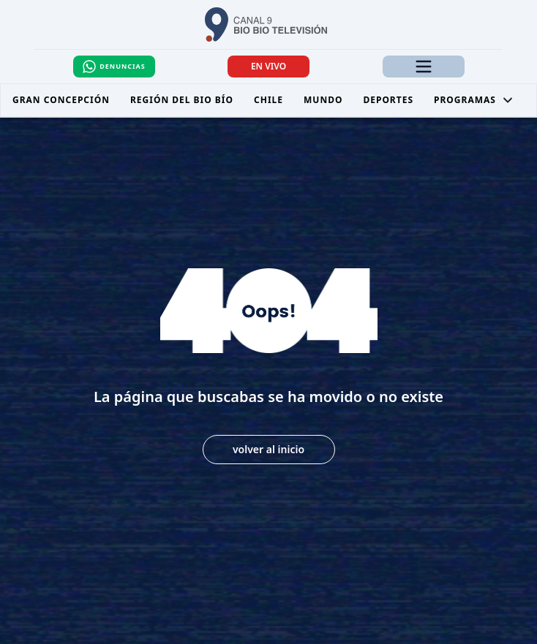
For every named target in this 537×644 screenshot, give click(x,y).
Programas (474, 100)
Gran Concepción (61, 100)
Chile (268, 100)
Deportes (388, 100)
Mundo (323, 100)
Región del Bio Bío (181, 100)
